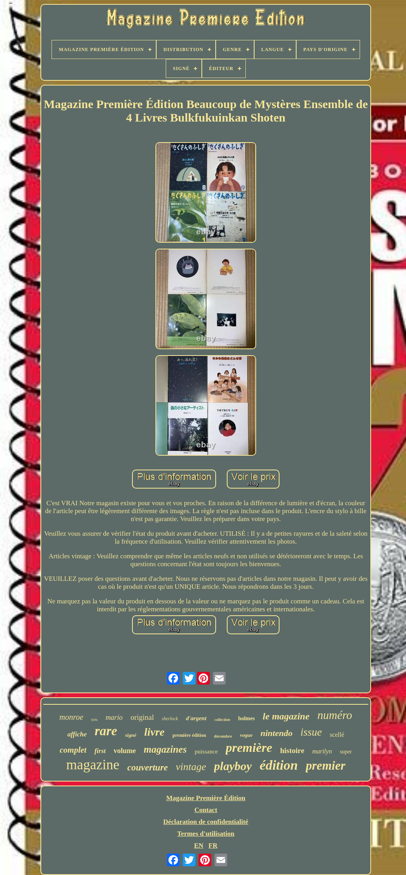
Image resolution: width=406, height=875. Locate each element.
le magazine (286, 716)
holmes (246, 718)
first (99, 751)
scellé (337, 734)
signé (130, 735)
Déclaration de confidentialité (205, 822)
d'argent (196, 718)
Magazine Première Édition (205, 798)
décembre (223, 736)
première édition (189, 735)
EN (198, 845)
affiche (77, 734)
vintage (191, 766)
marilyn (322, 751)
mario (114, 717)
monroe (71, 717)
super (346, 752)
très (94, 719)
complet (73, 750)
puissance (206, 751)
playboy (233, 765)
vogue (246, 735)
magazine (92, 764)
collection (222, 719)
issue (311, 732)
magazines (165, 749)
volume (125, 751)
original (142, 717)
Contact (205, 810)
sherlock (170, 718)
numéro (335, 715)
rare (106, 731)
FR (213, 845)
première (249, 747)
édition (279, 765)
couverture (147, 767)
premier (325, 765)
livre (154, 732)
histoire (292, 750)
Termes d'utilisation (205, 833)
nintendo (276, 733)
